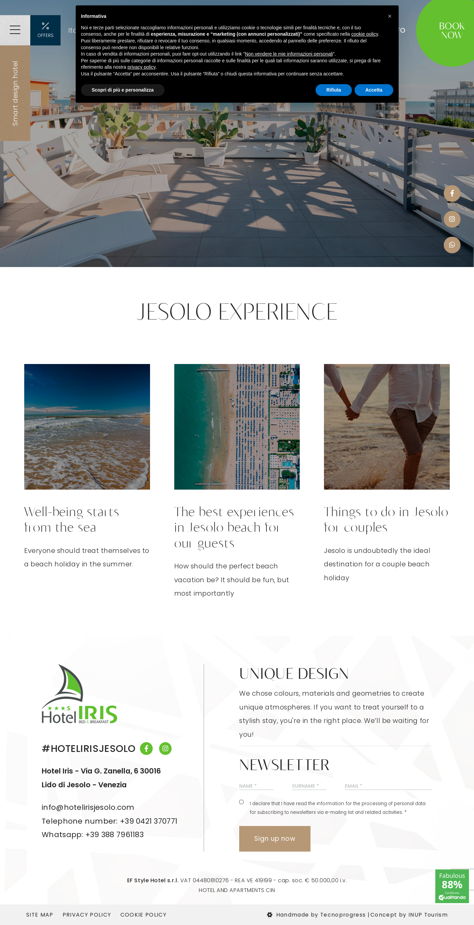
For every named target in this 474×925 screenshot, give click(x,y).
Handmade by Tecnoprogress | (318, 915)
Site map (39, 915)
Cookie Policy (143, 915)
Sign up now (274, 838)
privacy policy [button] (141, 67)
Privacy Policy (87, 915)
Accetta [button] (373, 90)
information (330, 803)
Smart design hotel (15, 93)
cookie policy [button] (364, 34)
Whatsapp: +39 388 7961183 (93, 834)
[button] (390, 16)
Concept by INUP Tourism (409, 915)
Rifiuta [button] (333, 90)
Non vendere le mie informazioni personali (289, 54)
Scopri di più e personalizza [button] (123, 90)
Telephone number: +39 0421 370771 (109, 821)
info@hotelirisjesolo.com (88, 807)
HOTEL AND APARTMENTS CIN (237, 890)
